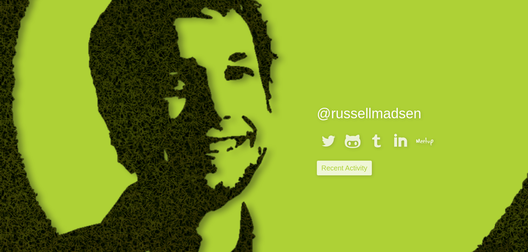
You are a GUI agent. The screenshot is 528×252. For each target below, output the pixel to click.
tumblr (376, 141)
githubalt (352, 141)
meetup (424, 141)
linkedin (400, 141)
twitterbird (328, 141)
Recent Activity (344, 168)
